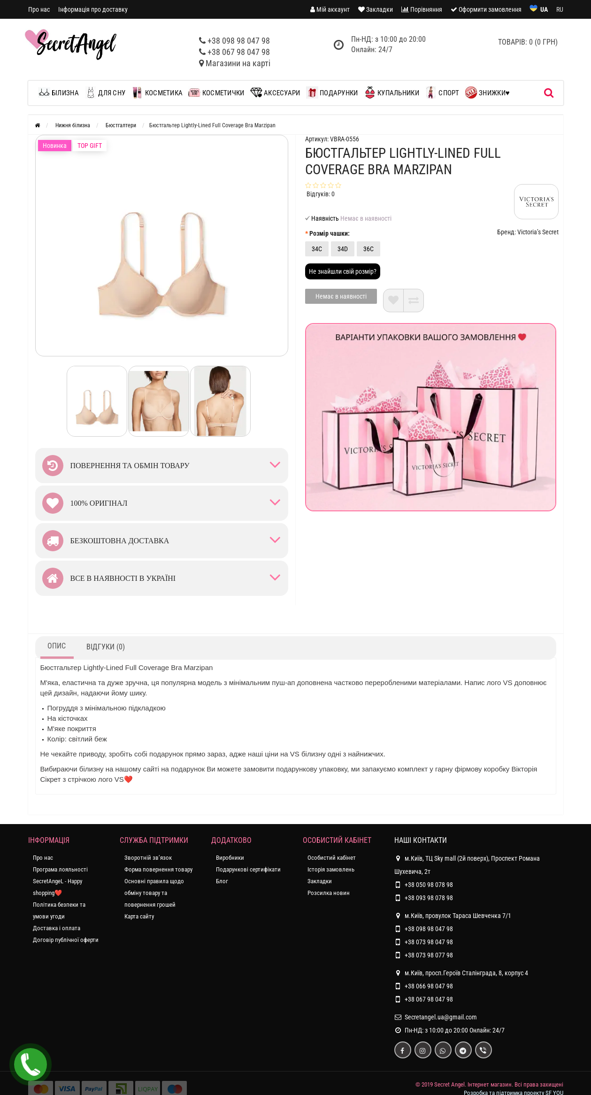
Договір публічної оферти (66, 939)
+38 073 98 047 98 (429, 942)
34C (317, 249)
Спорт (442, 92)
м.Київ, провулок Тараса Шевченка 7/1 (452, 915)
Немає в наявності (341, 296)
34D (343, 249)
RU (559, 9)
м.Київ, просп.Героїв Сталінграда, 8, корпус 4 (461, 972)
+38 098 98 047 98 (238, 41)
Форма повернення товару (158, 869)
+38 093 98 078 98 (429, 898)
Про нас (39, 9)
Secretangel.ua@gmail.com (441, 1017)
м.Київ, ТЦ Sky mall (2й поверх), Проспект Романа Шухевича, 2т (467, 863)
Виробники (230, 857)
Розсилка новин (328, 892)
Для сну (104, 92)
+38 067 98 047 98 (238, 52)
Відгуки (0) (105, 646)
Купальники (391, 92)
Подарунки (332, 92)
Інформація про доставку (93, 9)
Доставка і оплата (56, 928)
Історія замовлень (330, 869)
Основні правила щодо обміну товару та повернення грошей (154, 893)
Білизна (61, 92)
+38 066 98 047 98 (429, 986)
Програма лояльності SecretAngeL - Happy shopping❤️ (60, 881)
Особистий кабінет (331, 857)
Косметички (216, 92)
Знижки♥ (487, 92)
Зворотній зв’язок (148, 857)
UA (544, 9)
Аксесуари (275, 92)
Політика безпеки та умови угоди (59, 910)
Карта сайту (139, 916)
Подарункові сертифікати (248, 869)
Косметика (157, 92)
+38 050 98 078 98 (429, 884)
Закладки (319, 881)
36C (368, 249)
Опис (56, 645)
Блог (222, 881)
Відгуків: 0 (321, 194)
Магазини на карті (238, 63)
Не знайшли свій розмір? (342, 271)
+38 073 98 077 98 (429, 955)
